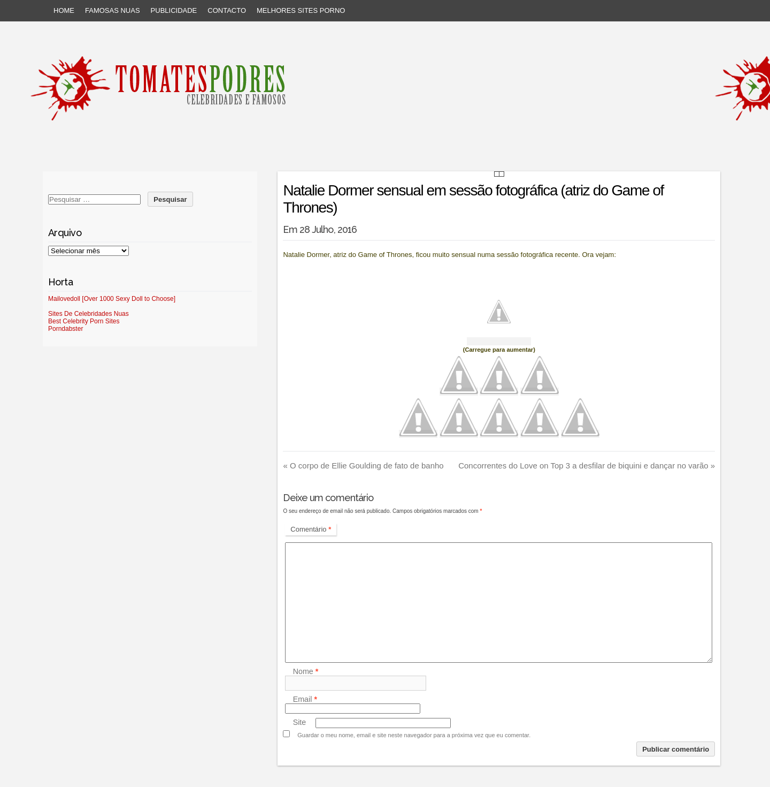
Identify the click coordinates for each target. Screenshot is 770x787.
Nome (306, 671)
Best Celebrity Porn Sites (83, 321)
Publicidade (174, 10)
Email (305, 699)
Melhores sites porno (301, 10)
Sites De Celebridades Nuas (88, 313)
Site (299, 722)
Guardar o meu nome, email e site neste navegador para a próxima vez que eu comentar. (413, 735)
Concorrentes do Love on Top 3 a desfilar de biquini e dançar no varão (586, 465)
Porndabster (65, 328)
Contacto (226, 10)
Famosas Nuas (112, 10)
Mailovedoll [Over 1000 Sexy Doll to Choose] (111, 298)
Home (63, 10)
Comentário (310, 529)
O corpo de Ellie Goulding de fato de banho (363, 465)
